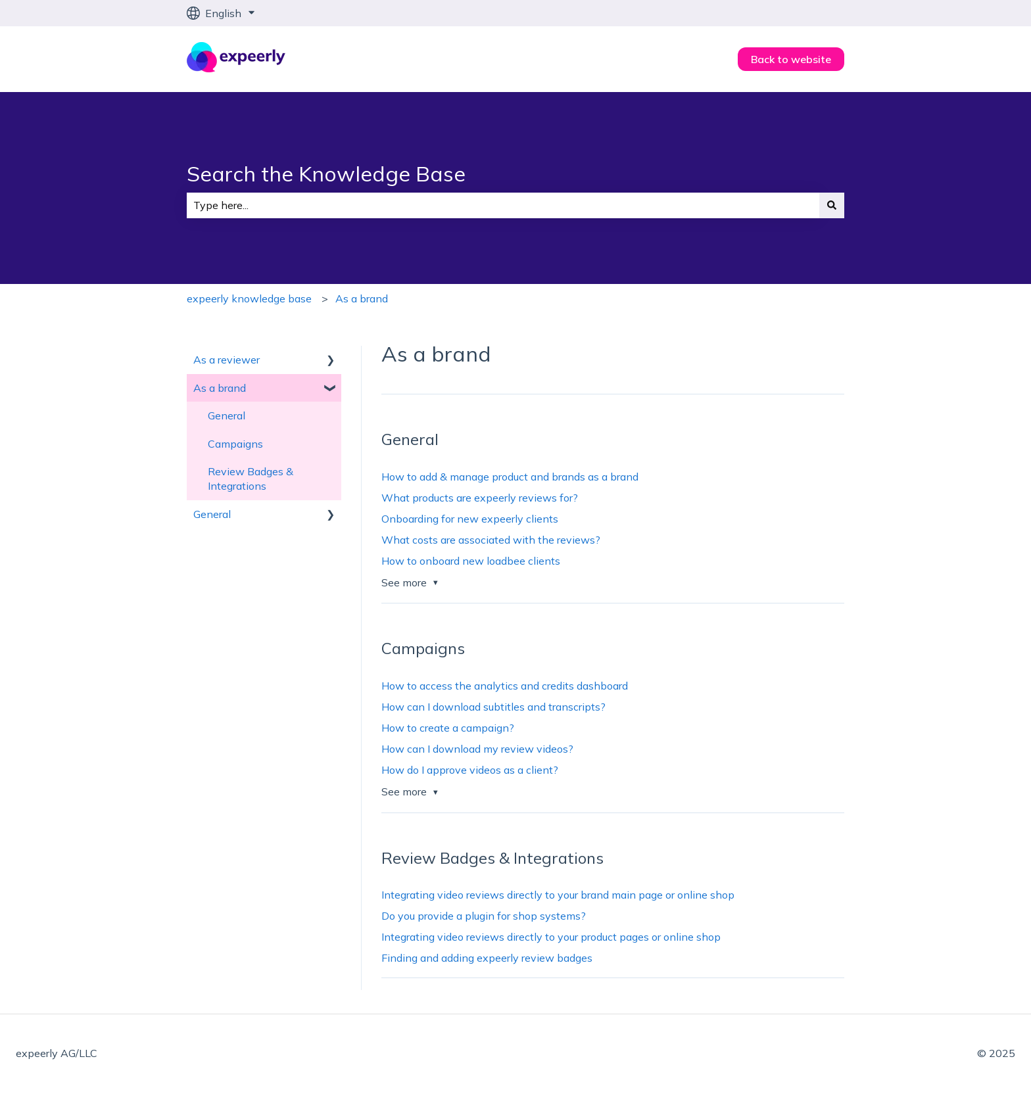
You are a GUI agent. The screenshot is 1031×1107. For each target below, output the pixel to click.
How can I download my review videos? (477, 748)
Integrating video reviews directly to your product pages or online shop (551, 936)
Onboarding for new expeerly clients (469, 518)
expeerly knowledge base (249, 298)
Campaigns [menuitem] (235, 443)
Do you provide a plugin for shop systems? (483, 915)
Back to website (791, 59)
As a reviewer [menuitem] (226, 359)
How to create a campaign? (447, 727)
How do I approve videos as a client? (469, 769)
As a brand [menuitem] (219, 387)
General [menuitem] (226, 415)
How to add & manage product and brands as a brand (509, 476)
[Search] (831, 205)
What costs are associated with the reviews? (490, 539)
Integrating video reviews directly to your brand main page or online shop (557, 894)
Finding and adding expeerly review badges (486, 957)
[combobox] (503, 205)
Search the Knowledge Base (326, 173)
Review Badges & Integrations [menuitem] (250, 478)
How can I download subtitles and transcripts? (493, 706)
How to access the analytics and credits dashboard (504, 685)
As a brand (361, 298)
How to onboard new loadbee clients (470, 560)
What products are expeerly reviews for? (479, 497)
